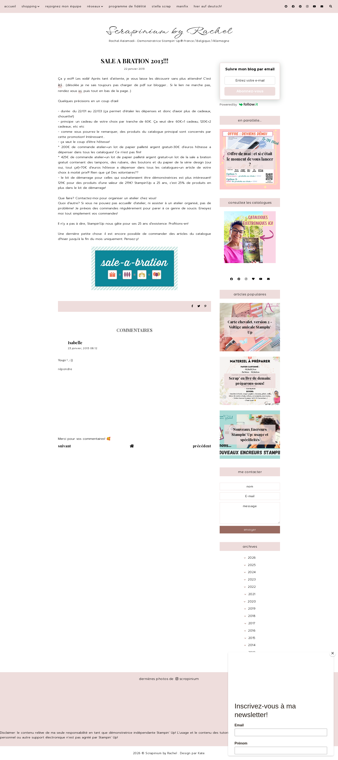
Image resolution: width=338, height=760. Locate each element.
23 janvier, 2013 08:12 (82, 348)
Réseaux (93, 6)
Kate (201, 753)
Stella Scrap (161, 6)
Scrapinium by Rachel (169, 31)
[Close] (332, 653)
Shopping (29, 6)
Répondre (65, 369)
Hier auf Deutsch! (208, 6)
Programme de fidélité (127, 6)
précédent (202, 445)
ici (60, 85)
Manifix (182, 6)
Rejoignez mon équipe (63, 6)
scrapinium (187, 679)
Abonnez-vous (249, 91)
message (250, 513)
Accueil (10, 6)
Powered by (239, 104)
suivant (64, 445)
